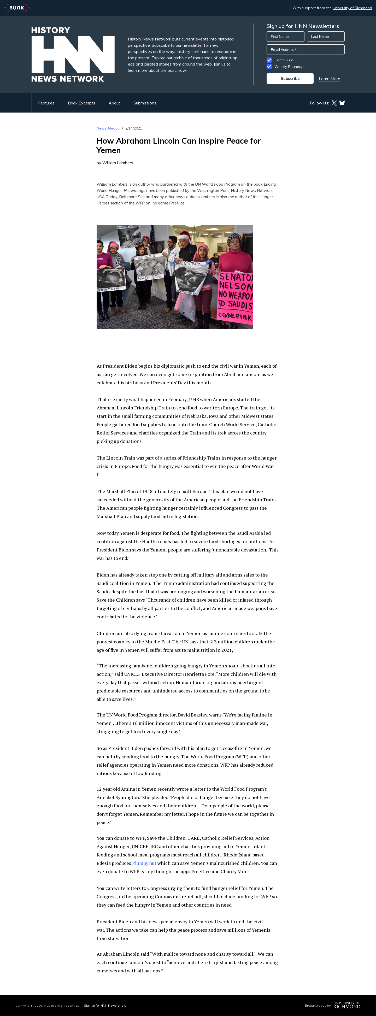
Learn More (329, 78)
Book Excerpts (81, 102)
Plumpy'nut (144, 863)
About (114, 102)
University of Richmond (352, 7)
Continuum (283, 60)
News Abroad (108, 128)
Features (46, 102)
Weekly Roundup (289, 66)
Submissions (144, 102)
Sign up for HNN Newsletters (105, 1005)
